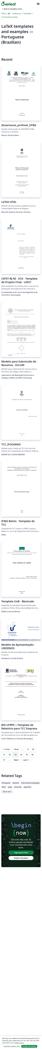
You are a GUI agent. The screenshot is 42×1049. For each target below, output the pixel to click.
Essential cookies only (12, 1046)
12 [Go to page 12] (10, 754)
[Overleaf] (8, 4)
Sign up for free (21, 852)
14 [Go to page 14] (21, 754)
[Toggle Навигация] (38, 4)
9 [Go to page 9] (27, 749)
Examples (27, 13)
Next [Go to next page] (17, 760)
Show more (7, 792)
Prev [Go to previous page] (16, 749)
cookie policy (19, 1043)
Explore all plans (21, 858)
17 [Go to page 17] (4, 760)
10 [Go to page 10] (33, 749)
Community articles (9, 17)
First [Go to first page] (6, 749)
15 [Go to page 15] (27, 754)
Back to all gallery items (12, 9)
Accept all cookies (29, 1046)
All (9, 13)
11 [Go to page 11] (4, 754)
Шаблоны (17, 13)
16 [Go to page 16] (32, 754)
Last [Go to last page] (26, 760)
